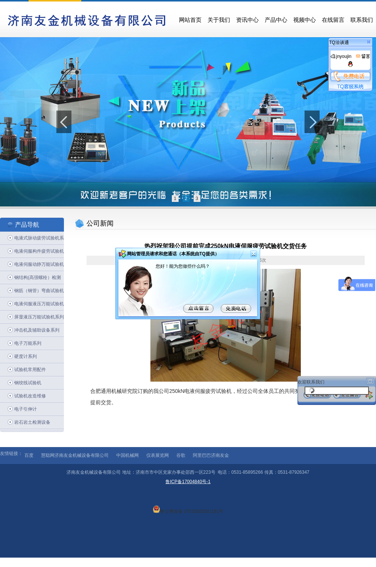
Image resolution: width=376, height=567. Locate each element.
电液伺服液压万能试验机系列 (39, 306)
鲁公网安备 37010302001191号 (188, 509)
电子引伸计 (25, 409)
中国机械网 (127, 455)
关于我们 (219, 20)
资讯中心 (247, 20)
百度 (28, 455)
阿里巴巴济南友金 (211, 455)
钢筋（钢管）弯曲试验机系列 (39, 292)
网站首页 (190, 20)
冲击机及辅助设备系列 (36, 330)
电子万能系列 (27, 343)
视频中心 (304, 20)
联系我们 (361, 20)
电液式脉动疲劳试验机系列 (39, 240)
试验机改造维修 (30, 396)
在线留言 (333, 20)
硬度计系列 (25, 356)
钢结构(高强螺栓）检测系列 (37, 279)
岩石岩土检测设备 (32, 422)
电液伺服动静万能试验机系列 (39, 266)
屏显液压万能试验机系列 (39, 317)
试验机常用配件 (30, 369)
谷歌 (180, 455)
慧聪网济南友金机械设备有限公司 (75, 455)
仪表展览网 (157, 455)
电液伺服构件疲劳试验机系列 (39, 253)
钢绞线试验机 (27, 382)
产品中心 (276, 20)
